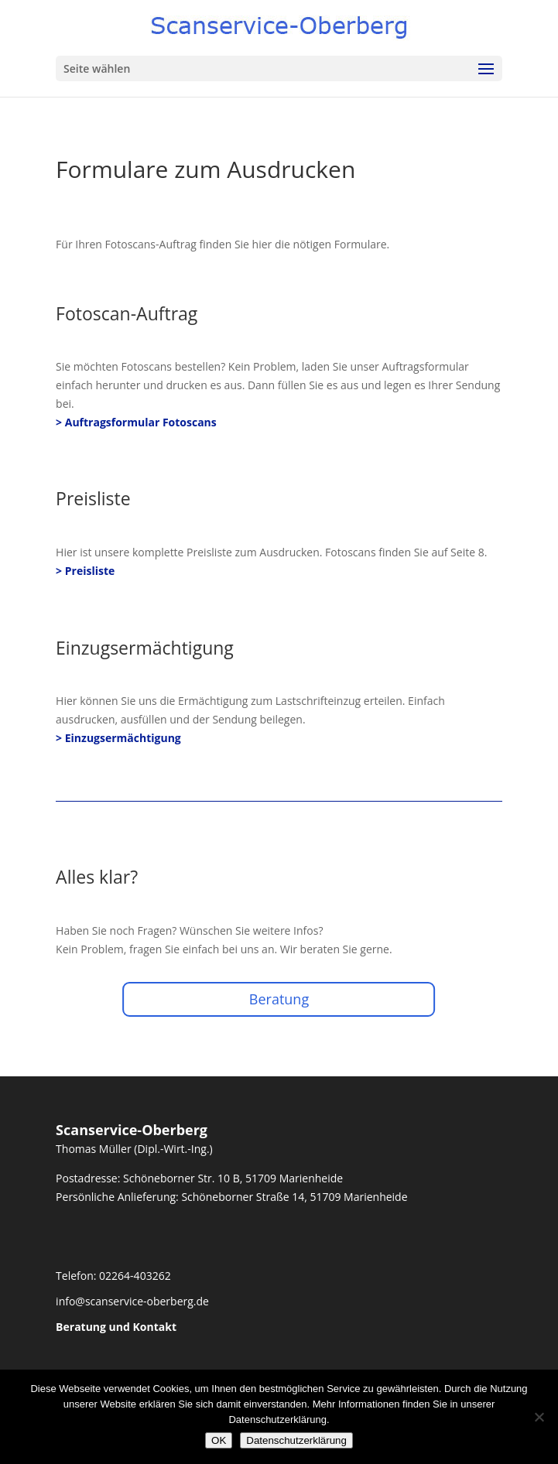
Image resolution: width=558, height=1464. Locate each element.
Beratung (279, 999)
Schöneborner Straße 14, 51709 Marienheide (294, 1196)
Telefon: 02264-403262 (113, 1275)
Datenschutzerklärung (296, 1440)
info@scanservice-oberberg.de (132, 1301)
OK (218, 1440)
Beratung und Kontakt (116, 1326)
